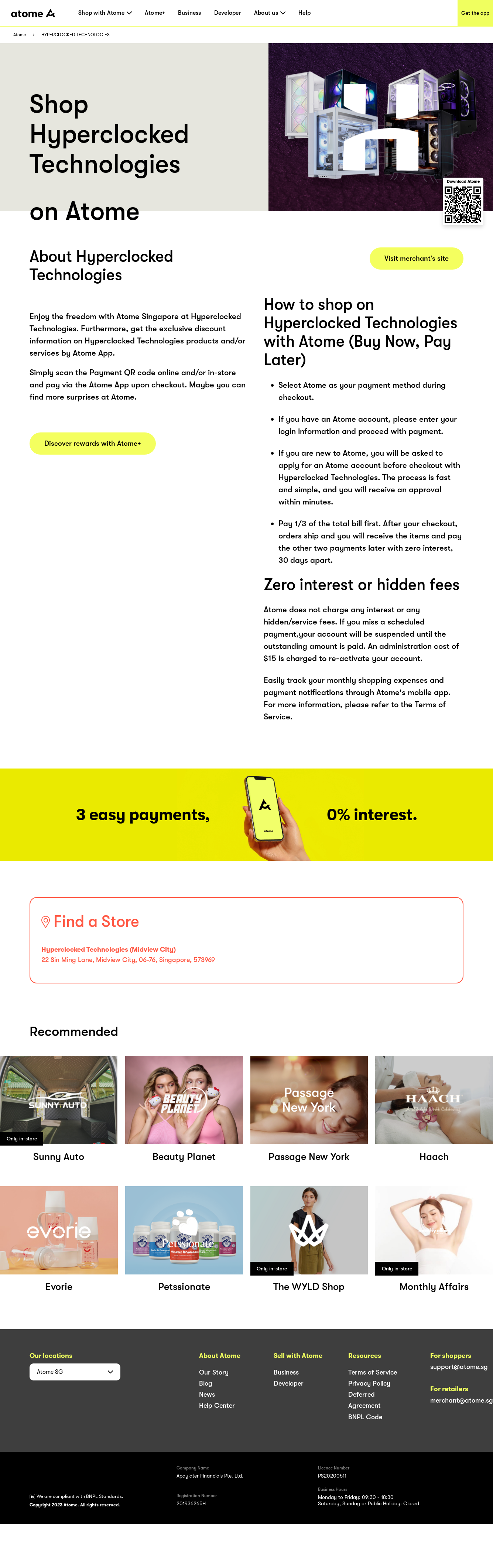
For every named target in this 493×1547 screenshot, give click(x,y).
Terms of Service (372, 1372)
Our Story (214, 1372)
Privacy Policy (369, 1383)
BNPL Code (365, 1417)
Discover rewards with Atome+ (92, 443)
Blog (205, 1383)
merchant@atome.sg (461, 1400)
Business (189, 13)
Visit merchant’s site (416, 258)
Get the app (475, 13)
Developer (227, 13)
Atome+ (155, 13)
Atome (19, 34)
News (207, 1394)
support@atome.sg (459, 1366)
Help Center (217, 1405)
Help (304, 13)
